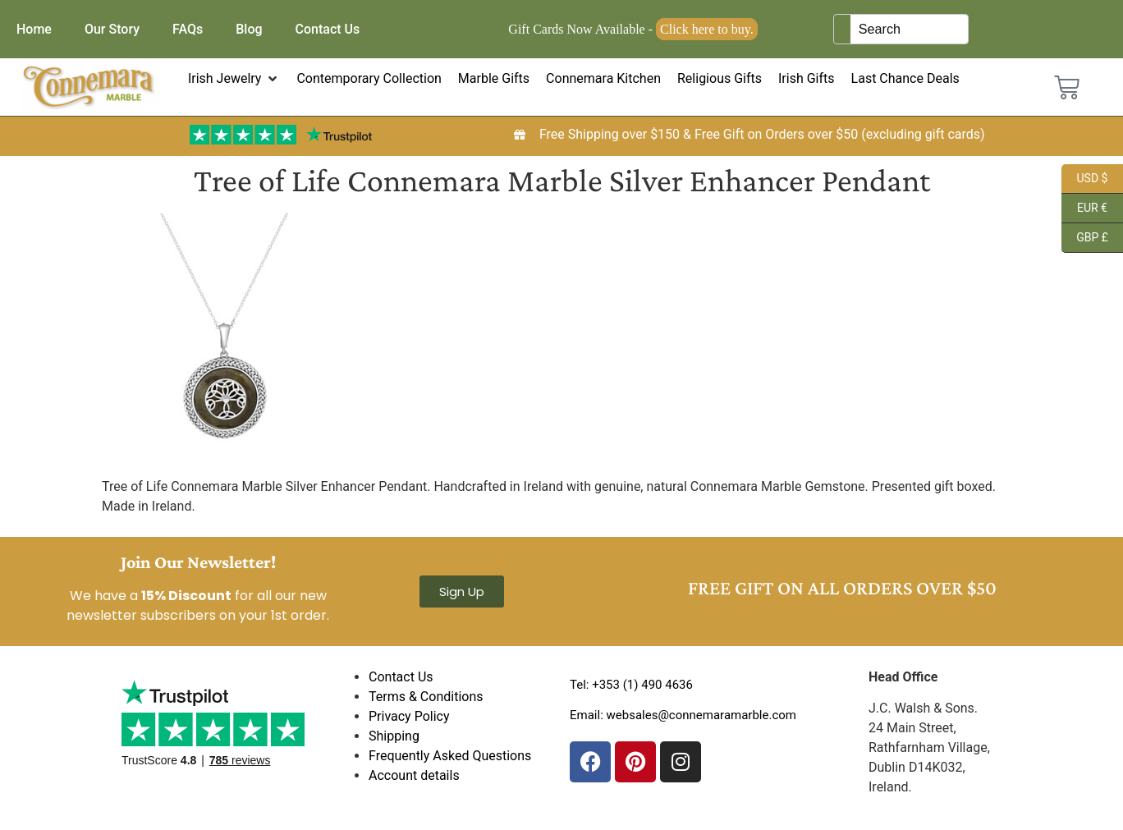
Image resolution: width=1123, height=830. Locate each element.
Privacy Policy (409, 716)
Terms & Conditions (426, 696)
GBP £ (1084, 238)
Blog (249, 29)
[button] (234, 79)
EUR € (1084, 208)
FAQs (187, 29)
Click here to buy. (707, 29)
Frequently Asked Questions (450, 756)
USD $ (1084, 179)
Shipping (394, 736)
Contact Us (328, 29)
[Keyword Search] (909, 29)
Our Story (112, 29)
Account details (414, 775)
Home (34, 29)
